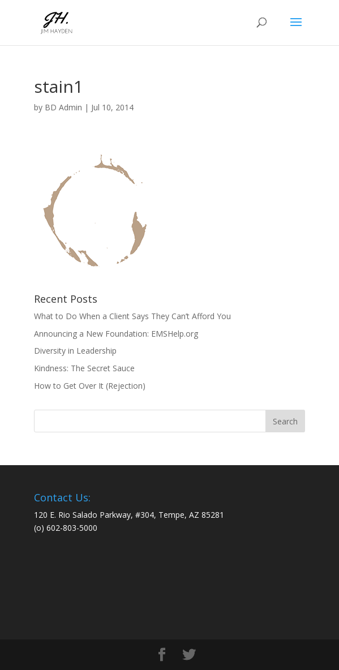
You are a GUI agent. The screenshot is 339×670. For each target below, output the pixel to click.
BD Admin (63, 107)
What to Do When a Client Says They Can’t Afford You (132, 316)
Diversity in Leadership (75, 350)
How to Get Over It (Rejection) (89, 385)
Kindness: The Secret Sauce (84, 368)
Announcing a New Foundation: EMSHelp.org (116, 333)
